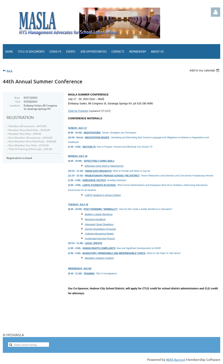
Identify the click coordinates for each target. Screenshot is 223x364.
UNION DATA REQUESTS (98, 171)
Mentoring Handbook (95, 219)
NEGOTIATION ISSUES (97, 137)
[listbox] (204, 70)
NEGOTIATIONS (92, 132)
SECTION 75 (89, 147)
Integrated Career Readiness (99, 224)
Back (10, 71)
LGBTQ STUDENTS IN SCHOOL (99, 185)
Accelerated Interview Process (100, 238)
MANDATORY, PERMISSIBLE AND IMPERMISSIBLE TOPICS (114, 253)
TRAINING (89, 273)
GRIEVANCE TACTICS (94, 180)
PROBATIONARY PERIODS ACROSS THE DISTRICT (112, 175)
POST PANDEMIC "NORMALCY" (101, 209)
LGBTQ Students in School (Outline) (103, 195)
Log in (215, 12)
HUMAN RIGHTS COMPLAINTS (98, 248)
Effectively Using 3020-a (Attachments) (104, 166)
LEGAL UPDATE (93, 243)
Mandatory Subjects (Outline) (99, 258)
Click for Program (78, 110)
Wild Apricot (175, 359)
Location (15, 105)
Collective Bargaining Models (99, 233)
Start (17, 97)
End (17, 101)
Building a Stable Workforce (99, 214)
